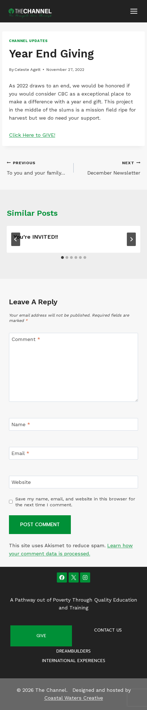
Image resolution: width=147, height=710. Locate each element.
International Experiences (73, 661)
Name (20, 425)
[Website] (73, 482)
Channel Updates (28, 41)
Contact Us (108, 630)
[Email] (73, 453)
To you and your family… (38, 167)
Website (21, 482)
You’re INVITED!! (35, 236)
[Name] (73, 424)
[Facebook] (62, 577)
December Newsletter (110, 167)
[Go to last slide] (15, 239)
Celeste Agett (28, 69)
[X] (74, 577)
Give (41, 636)
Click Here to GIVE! (32, 135)
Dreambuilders (73, 651)
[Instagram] (85, 577)
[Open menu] (133, 11)
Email (20, 453)
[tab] (62, 257)
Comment (25, 339)
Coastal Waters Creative (73, 698)
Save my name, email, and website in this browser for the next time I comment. (75, 501)
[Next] (131, 239)
